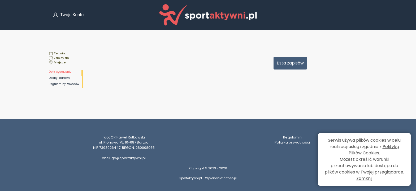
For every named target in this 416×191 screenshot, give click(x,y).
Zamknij (364, 178)
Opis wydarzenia (60, 71)
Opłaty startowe (59, 78)
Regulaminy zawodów (64, 84)
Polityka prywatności (292, 142)
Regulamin (292, 137)
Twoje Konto (68, 15)
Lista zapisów (290, 63)
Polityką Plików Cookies (374, 150)
